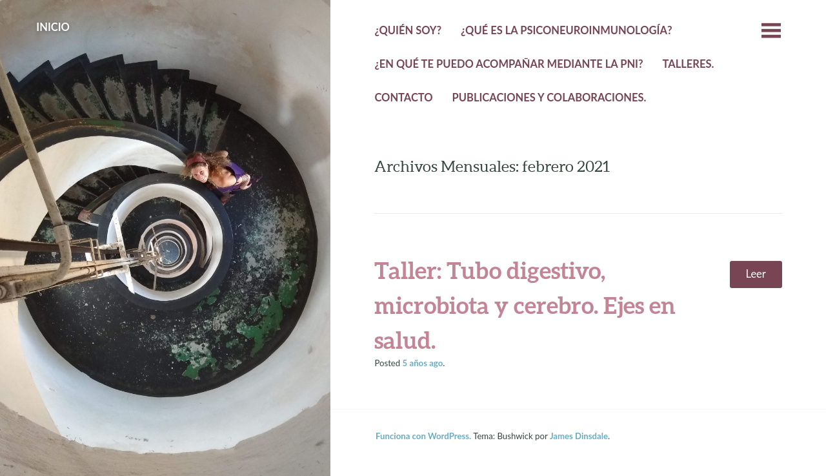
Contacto (403, 97)
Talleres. (688, 63)
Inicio (53, 27)
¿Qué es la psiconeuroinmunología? (566, 30)
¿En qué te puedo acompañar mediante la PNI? (508, 63)
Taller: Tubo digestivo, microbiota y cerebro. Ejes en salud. (525, 305)
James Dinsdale (579, 436)
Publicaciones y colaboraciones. (549, 97)
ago (423, 363)
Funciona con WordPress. (423, 436)
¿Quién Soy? (407, 30)
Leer (756, 273)
